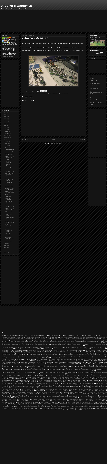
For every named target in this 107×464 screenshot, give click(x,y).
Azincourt (40, 341)
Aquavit (29, 340)
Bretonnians (63, 344)
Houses (12, 368)
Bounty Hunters (57, 344)
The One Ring (89, 399)
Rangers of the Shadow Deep (29, 386)
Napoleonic (61, 377)
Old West (70, 378)
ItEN (20, 369)
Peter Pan (29, 383)
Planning (78, 383)
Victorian (103, 403)
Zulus (82, 409)
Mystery (49, 377)
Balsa (69, 341)
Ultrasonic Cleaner (9, 167)
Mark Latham (98, 372)
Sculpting (73, 390)
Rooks (28, 389)
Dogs (30, 354)
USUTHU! (24, 403)
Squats (24, 395)
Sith (80, 392)
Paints (48, 381)
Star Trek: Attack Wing (55, 395)
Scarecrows (10, 390)
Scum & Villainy (80, 390)
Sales (82, 389)
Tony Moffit (76, 400)
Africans (94, 337)
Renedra (12, 387)
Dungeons (93, 354)
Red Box (87, 386)
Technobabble (103, 397)
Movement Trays (103, 375)
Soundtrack (46, 393)
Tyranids (89, 402)
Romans (23, 389)
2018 (5, 123)
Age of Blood (100, 337)
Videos (10, 405)
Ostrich (71, 380)
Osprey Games (55, 380)
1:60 (10, 335)
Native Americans (69, 377)
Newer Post (25, 139)
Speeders (101, 393)
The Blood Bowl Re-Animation (95, 38)
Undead (64, 93)
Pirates (68, 383)
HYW (50, 368)
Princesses (56, 385)
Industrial (94, 368)
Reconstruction (74, 386)
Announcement (5, 340)
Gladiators (73, 362)
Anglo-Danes (82, 338)
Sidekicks (66, 392)
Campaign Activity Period (71, 345)
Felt (85, 357)
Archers (38, 340)
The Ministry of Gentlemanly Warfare (70, 399)
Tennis (19, 399)
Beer (41, 342)
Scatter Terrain (17, 390)
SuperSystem (97, 396)
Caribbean (36, 347)
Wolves (69, 408)
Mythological (54, 377)
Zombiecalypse (59, 409)
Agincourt (42, 338)
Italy (17, 369)
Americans (62, 338)
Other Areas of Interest (80, 380)
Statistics (32, 396)
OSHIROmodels (43, 380)
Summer (85, 396)
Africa (89, 337)
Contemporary (62, 350)
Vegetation (91, 403)
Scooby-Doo (49, 390)
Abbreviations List (94, 99)
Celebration (60, 347)
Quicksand (94, 385)
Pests (25, 383)
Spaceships (80, 393)
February (7, 241)
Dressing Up (67, 354)
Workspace (97, 408)
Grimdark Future (55, 363)
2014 (5, 245)
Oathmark (39, 378)
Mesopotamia (57, 373)
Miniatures (57, 93)
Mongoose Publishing (57, 375)
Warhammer (98, 405)
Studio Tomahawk (78, 396)
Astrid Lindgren (102, 340)
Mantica (79, 372)
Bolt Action (31, 344)
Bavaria (14, 342)
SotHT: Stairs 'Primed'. (8, 234)
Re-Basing (43, 386)
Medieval (35, 373)
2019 (5, 121)
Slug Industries (103, 392)
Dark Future (24, 353)
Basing (30, 93)
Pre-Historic (25, 385)
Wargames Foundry (91, 405)
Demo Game (74, 353)
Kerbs (77, 369)
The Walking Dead (98, 399)
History (29, 366)
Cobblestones (86, 348)
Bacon (56, 341)
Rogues (14, 389)
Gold (95, 362)
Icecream (64, 368)
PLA (73, 383)
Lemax (74, 370)
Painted (19, 381)
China (92, 347)
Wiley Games (18, 408)
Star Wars (63, 395)
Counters (34, 351)
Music (38, 377)
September (8, 135)
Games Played (97, 360)
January (7, 243)
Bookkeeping (41, 344)
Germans (50, 362)
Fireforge (38, 359)
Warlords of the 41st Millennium (33, 406)
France (101, 359)
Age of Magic (28, 338)
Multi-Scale (22, 377)
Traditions (4, 402)
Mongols (49, 375)
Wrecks (12, 409)
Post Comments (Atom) (56, 143)
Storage (44, 396)
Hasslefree (59, 365)
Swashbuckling (35, 397)
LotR (34, 372)
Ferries (3, 359)
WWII (19, 409)
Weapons (54, 406)
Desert (89, 353)
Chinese (96, 347)
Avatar (31, 341)
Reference (92, 386)
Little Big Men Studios (9, 372)
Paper (65, 381)
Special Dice (96, 393)
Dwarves (7, 356)
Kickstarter (95, 369)
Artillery (66, 340)
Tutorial (73, 402)
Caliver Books (42, 345)
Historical (21, 366)
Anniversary (103, 338)
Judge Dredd (55, 369)
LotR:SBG (41, 372)
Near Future (91, 377)
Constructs (49, 350)
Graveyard (21, 363)
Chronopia (27, 348)
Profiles (65, 385)
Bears (29, 342)
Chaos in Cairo (70, 347)
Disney (15, 354)
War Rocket (61, 405)
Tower (93, 400)
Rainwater (105, 385)
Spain (85, 393)
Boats (27, 344)
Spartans (90, 393)
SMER (11, 393)
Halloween (96, 363)
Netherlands (103, 377)
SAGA (76, 389)
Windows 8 (24, 408)
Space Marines (65, 393)
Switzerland (53, 397)
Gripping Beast (64, 363)
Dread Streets (50, 354)
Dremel (38, 93)
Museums (34, 377)
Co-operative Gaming (75, 348)
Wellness (80, 406)
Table (67, 397)
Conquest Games (42, 350)
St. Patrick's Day (34, 395)
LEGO (66, 370)
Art (62, 340)
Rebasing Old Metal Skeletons (9, 183)
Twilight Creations (83, 402)
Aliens (56, 338)
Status (36, 396)
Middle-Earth (88, 373)
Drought (77, 354)
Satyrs (105, 389)
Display (20, 354)
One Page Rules (87, 378)
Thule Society (47, 400)
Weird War (69, 406)
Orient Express (27, 380)
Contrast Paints (73, 350)
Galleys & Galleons (70, 360)
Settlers (30, 392)
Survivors (15, 397)
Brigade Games (80, 344)
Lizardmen (18, 372)
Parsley (69, 381)
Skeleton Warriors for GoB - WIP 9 (9, 153)
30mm (56, 335)
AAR (21, 337)
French (12, 360)
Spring (20, 395)
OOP (94, 378)
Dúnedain (82, 354)
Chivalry (100, 347)
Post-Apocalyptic (11, 385)
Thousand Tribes (21, 400)
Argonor (13, 37)
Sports (8, 395)
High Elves (8, 366)
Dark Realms (32, 353)
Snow (22, 393)
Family (37, 357)
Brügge (3, 345)
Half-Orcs (85, 363)
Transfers (13, 402)
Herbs (91, 365)
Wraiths (7, 409)
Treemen (42, 402)
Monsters (65, 375)
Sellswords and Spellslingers (10, 392)
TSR (65, 402)
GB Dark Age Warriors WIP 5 (9, 238)
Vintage (32, 405)
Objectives (45, 378)
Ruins (39, 389)
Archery (42, 340)
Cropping (53, 351)
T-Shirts (59, 397)
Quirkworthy (99, 385)
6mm (81, 335)
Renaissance (5, 387)
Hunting (30, 368)
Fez (17, 359)
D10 (105, 351)
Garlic (27, 362)
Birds (67, 342)
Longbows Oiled (9, 186)
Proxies (69, 385)
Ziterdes (48, 409)
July (6, 139)
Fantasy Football (68, 357)
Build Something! (94, 88)
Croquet (58, 351)
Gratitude (15, 363)
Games (87, 360)
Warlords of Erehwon (20, 406)
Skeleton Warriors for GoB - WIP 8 (9, 157)
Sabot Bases (71, 389)
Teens (9, 399)
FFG (21, 359)
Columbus (4, 350)
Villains (22, 405)
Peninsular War (96, 381)
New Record (4, 378)
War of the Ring (55, 405)
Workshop (90, 408)
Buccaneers (19, 345)
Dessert (97, 353)
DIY (25, 354)
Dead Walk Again (39, 353)
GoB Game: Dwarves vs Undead (8, 230)
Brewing (69, 344)
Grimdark (48, 363)
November (8, 131)
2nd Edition (52, 335)
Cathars (46, 347)
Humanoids (17, 368)
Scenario (24, 390)
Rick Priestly (93, 387)
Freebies (7, 360)
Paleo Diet (54, 381)
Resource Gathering (42, 387)
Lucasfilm (47, 372)
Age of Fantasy (20, 338)
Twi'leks (77, 402)
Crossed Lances (64, 351)
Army (54, 340)
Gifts (69, 362)
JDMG (47, 369)
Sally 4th (85, 389)
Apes (12, 340)
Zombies (65, 409)
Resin (34, 387)
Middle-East (95, 373)
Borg (52, 344)
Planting (86, 383)
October (7, 133)
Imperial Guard (78, 368)
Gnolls (80, 362)
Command (9, 350)
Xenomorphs (24, 409)
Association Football (89, 340)
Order (14, 380)
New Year (10, 378)
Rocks (3, 389)
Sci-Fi (41, 390)
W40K (48, 405)
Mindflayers (15, 375)
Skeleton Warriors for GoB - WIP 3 (9, 209)
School (37, 390)
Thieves (7, 400)
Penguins (90, 381)
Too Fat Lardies (83, 400)
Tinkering (56, 400)
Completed (23, 350)
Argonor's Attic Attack (95, 83)
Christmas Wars (18, 348)
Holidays (56, 366)
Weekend (64, 406)
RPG (35, 389)
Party (73, 381)
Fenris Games (96, 357)
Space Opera (72, 393)
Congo (35, 350)
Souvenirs (58, 393)
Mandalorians (68, 372)
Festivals (8, 359)
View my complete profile (8, 56)
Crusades (71, 351)
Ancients (67, 338)
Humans (23, 368)
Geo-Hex (44, 362)
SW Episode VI (22, 397)
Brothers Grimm (103, 344)
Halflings (91, 363)
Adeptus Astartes (70, 337)
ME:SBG (24, 373)
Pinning (63, 383)
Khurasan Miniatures (87, 369)
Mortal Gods (91, 375)
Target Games (82, 397)
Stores (49, 396)
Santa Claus (91, 389)
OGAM (55, 378)
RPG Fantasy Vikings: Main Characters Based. (9, 213)
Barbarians (78, 341)
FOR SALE (73, 359)
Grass (12, 363)
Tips (60, 400)
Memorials (51, 373)
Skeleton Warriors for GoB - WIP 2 (9, 218)
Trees (47, 402)
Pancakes (61, 381)
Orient (22, 380)
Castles (41, 347)
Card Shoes (15, 347)
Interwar (99, 368)
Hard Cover (6, 365)
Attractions (12, 341)
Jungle (61, 369)
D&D (92, 351)
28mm (27, 93)
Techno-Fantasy (94, 397)
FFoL (25, 359)
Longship (29, 372)
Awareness (36, 341)
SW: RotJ (28, 397)
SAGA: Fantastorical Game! (8, 226)
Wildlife (13, 408)
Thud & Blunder (39, 400)
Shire (54, 392)
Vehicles (97, 403)
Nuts (34, 378)
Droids (72, 354)
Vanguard (73, 403)
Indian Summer (88, 368)
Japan (43, 369)
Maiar (63, 372)
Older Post (82, 139)
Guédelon (73, 363)
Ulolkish (94, 402)
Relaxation (97, 386)
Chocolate (5, 348)
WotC (3, 409)
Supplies (4, 397)
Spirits (5, 395)
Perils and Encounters (7, 383)
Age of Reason (36, 338)
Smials (19, 393)
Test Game (47, 399)
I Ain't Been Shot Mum (57, 368)
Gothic (6, 363)
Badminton (61, 341)
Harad (106, 363)
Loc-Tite (24, 372)
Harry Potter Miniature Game (39, 365)
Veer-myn (79, 403)
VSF (40, 405)
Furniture (46, 360)
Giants (65, 362)
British (86, 344)
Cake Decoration (34, 345)
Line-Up (91, 371)
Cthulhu (77, 351)
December (57, 353)
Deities (69, 353)
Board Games (15, 344)
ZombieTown (71, 409)
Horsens (95, 366)
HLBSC (34, 366)
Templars (14, 399)
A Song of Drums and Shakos (13, 337)
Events (103, 356)
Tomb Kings (70, 400)
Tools (61, 93)
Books (47, 344)
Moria (85, 375)
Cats (50, 347)
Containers (55, 350)
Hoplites (61, 366)
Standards (41, 395)
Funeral (42, 360)
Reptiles (29, 387)
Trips (52, 402)
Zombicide (53, 409)
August (7, 137)
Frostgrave (27, 360)
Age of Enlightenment (12, 338)
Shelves (35, 392)
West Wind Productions (94, 406)
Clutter (68, 348)
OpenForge (100, 378)
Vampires (68, 403)
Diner (11, 354)
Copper (98, 350)
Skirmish (95, 392)
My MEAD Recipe (94, 104)
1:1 (3, 335)
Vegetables (84, 403)
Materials (9, 373)
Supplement (104, 396)
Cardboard (22, 347)
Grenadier (31, 363)
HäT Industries (67, 365)
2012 (5, 250)
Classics (55, 348)
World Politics (103, 408)
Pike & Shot (44, 383)
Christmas (10, 348)
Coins (99, 348)
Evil (3, 357)
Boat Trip (22, 344)
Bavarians (19, 342)
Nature (75, 377)
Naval (80, 377)
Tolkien (64, 400)
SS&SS (28, 395)
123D (22, 335)
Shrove (62, 392)
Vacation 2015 (31, 403)
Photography (38, 383)
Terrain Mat (34, 399)
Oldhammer (77, 378)
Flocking (52, 359)
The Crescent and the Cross (56, 399)
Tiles (52, 400)
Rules (43, 389)
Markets (4, 373)
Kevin (80, 369)
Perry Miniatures (18, 383)
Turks (69, 402)
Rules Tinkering (50, 389)
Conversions (87, 350)
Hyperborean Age (44, 368)
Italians (13, 369)
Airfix (52, 338)
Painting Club (33, 381)
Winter (32, 408)
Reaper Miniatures (58, 386)
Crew (43, 351)
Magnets (58, 372)
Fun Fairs (37, 360)
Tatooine (88, 397)
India (83, 368)
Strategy (62, 396)
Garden (22, 362)
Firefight (33, 359)
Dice (8, 354)
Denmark (84, 353)
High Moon (16, 366)
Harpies (24, 365)
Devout (3, 354)
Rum (55, 389)
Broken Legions (94, 344)
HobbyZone (46, 366)
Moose (76, 375)
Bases (93, 341)
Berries (54, 342)
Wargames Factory (82, 405)
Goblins (90, 362)
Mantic (73, 372)
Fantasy (42, 93)
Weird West (75, 406)
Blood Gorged (8, 344)
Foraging (78, 359)
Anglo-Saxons (90, 338)
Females (89, 357)
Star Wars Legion (93, 395)
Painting (24, 381)
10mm (17, 335)
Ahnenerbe (47, 338)
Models (38, 375)
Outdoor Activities (94, 380)
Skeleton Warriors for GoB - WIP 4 (9, 205)
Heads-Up (73, 365)
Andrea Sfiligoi (75, 338)
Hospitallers (101, 366)
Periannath (103, 381)
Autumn (26, 341)
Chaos (65, 347)
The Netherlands (82, 399)
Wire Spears (46, 408)
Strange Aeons (55, 396)
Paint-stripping (13, 381)
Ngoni (14, 378)
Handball (101, 363)
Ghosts (61, 362)
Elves (31, 356)
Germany (56, 362)
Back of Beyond (46, 341)
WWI (16, 409)
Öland (65, 378)
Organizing (18, 380)
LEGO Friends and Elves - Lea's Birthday (9, 161)
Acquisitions (54, 337)
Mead (29, 373)
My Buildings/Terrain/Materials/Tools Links (97, 92)
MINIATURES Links (94, 86)
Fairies (27, 357)
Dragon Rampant (36, 354)
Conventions (80, 350)
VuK (44, 405)
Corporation (17, 351)
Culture (88, 351)
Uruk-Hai (17, 403)
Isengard (4, 369)
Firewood (44, 359)
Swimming (47, 397)
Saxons (4, 390)
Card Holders (9, 347)
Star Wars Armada (71, 395)
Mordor (80, 375)
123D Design (27, 335)
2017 (5, 125)
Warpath (42, 406)
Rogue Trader (8, 389)
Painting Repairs (42, 381)
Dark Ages (10, 353)
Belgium (50, 342)
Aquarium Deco (22, 340)
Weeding (59, 406)
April (6, 145)
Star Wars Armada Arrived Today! (9, 150)
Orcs (9, 380)
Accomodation (43, 337)
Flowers (57, 359)
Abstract (27, 337)
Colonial (103, 348)
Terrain (27, 399)
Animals (97, 338)
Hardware (11, 365)
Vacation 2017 (49, 403)
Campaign (61, 345)
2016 (5, 127)
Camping (79, 345)
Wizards (55, 408)
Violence (36, 405)
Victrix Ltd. (4, 405)
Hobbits (40, 366)
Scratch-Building (65, 390)
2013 (5, 247)
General (32, 362)
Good (104, 362)
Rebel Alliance (66, 386)
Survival (9, 397)
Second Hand (100, 390)
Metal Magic (51, 93)
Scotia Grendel (57, 390)
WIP (68, 93)
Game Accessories (80, 360)
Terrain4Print (41, 399)
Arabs (34, 340)
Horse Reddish (90, 366)
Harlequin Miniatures (18, 365)
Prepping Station (45, 385)
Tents (23, 399)
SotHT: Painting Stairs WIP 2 (9, 195)
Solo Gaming (34, 393)
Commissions (15, 350)
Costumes (29, 351)
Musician (43, 377)
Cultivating (83, 351)
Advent (84, 337)
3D (61, 335)
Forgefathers (83, 359)
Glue (77, 362)
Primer (52, 385)
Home (53, 139)
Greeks (25, 363)
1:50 (7, 335)
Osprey (48, 380)
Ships (51, 392)
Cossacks (24, 351)
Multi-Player (6, 377)
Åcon (48, 337)
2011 (5, 252)
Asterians (96, 340)
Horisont (67, 366)
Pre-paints (30, 385)
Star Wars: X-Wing (8, 396)
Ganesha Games (12, 362)
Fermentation (103, 357)
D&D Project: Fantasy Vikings (97, 80)
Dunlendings (103, 354)
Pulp (73, 385)
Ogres (61, 378)
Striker (67, 396)
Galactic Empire (53, 360)
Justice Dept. (67, 369)
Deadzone (47, 353)
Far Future (74, 357)
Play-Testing (101, 383)
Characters (86, 347)
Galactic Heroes (62, 360)
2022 (5, 116)
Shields (45, 392)
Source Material (52, 393)
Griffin (36, 363)
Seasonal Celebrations (89, 390)
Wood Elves (74, 408)
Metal (63, 373)
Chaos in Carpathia (78, 347)
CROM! (47, 351)
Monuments (71, 375)
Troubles (61, 402)
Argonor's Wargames (16, 5)
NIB (18, 378)
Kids (99, 369)
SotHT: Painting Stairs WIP (9, 202)
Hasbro (54, 365)
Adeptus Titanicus (78, 337)
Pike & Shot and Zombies (54, 383)
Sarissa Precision (98, 389)
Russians (65, 389)
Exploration (22, 357)
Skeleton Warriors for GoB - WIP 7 (9, 170)
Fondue (65, 359)
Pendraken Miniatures (83, 381)
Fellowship (80, 357)
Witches (51, 408)
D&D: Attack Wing (98, 351)
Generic (38, 362)
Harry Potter (29, 365)
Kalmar (72, 369)
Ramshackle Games (14, 386)
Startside (92, 78)
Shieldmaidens (40, 392)
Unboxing (99, 402)
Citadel (34, 93)
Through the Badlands (31, 400)
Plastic (91, 383)
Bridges (74, 344)
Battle (5, 342)
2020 (5, 119)
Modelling (32, 375)
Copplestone (103, 350)
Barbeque (84, 341)
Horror (72, 366)
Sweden (41, 397)
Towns (97, 400)
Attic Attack (4, 341)
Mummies (28, 377)
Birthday (71, 342)
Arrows (59, 340)
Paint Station (6, 381)
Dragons (44, 354)
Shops (58, 392)
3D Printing (71, 335)
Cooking (93, 350)
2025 (5, 112)
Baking (65, 341)
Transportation (20, 402)
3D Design (66, 335)
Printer (61, 385)
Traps (31, 402)
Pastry (77, 381)
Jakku (30, 369)
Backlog (52, 341)
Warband (67, 405)
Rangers (21, 386)
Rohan (18, 389)
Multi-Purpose (13, 377)
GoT (3, 363)
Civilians (50, 348)
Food (69, 359)
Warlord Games (9, 406)
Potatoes (19, 385)
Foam (61, 359)
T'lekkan (63, 397)
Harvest (46, 365)
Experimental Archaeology (12, 357)
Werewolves (85, 406)
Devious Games (103, 353)
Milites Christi (9, 375)
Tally (76, 397)
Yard (33, 409)
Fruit (33, 360)
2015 (5, 129)
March (7, 147)
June (6, 141)
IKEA (73, 368)
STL (41, 396)
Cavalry (54, 347)
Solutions (41, 393)
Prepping (36, 385)
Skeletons (84, 392)
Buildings (27, 345)
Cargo (31, 347)
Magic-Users (52, 372)
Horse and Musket (81, 366)
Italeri (9, 369)
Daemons (4, 353)
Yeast (36, 409)
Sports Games (14, 395)
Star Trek (47, 395)
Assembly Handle (80, 340)
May (6, 143)
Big (58, 342)
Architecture (48, 340)
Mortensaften (96, 375)
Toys (101, 400)
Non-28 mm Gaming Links (96, 102)
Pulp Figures (87, 385)
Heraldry (86, 365)
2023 (5, 114)
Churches (32, 348)
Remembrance (103, 386)
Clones (64, 348)
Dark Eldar (18, 353)
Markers (104, 372)
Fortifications (90, 359)
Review (87, 387)
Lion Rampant (99, 370)
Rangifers (38, 386)
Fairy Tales (32, 357)
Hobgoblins (52, 366)
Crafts (38, 351)
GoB (45, 93)
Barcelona (89, 341)
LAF (20, 370)
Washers (48, 406)
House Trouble (7, 368)
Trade (104, 400)
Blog (92, 342)
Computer (30, 350)
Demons (80, 353)
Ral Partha (6, 386)
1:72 (13, 335)
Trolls (56, 402)
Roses (32, 389)
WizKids (60, 408)
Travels (36, 402)
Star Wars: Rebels (103, 395)
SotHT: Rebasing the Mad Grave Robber (9, 179)
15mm (32, 335)
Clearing (60, 348)
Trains (8, 402)
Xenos (29, 409)
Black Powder (87, 342)
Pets (33, 383)
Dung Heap (87, 354)
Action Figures (63, 337)
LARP (39, 370)
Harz (50, 365)
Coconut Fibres (94, 348)
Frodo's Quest (19, 360)
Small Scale (5, 393)
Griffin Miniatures (41, 363)
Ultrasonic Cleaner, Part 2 (9, 165)
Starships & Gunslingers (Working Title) (22, 396)
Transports (27, 402)
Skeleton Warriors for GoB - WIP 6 (9, 189)
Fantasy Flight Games (57, 357)
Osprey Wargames (63, 380)
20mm (37, 335)
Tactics (71, 397)
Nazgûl (85, 377)
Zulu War (77, 409)
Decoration (63, 353)
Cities (44, 348)
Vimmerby (27, 405)
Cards (26, 347)
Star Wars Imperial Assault (82, 395)
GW (47, 93)
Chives (106, 347)
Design (93, 353)
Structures (72, 396)
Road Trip (104, 387)
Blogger (62, 461)
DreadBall (56, 354)
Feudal (12, 359)
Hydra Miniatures (37, 368)
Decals (52, 353)
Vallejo (64, 403)
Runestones (60, 389)
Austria (18, 341)
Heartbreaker (80, 365)
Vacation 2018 (58, 403)
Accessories (36, 337)
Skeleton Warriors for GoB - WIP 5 (9, 192)
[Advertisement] (48, 21)
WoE (65, 408)
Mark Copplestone (91, 372)
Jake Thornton (25, 369)
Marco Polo (84, 372)
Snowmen (27, 393)
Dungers (97, 354)
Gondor (99, 362)
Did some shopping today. (9, 199)
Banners (72, 341)
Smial (15, 393)
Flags (48, 359)
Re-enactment (49, 386)
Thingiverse (13, 400)
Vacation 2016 (40, 403)
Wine (29, 408)
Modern (44, 375)
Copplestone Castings (7, 351)
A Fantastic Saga (91, 335)
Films (29, 359)
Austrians (22, 341)
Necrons (97, 377)
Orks (32, 380)
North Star (23, 378)
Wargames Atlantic (73, 405)
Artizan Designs (72, 340)
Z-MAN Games (42, 409)
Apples (16, 340)
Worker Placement (82, 408)
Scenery (31, 390)
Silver (77, 392)
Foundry (96, 359)
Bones (36, 344)
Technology (4, 399)
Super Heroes (91, 396)
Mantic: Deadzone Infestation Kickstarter (9, 175)
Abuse (32, 337)
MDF (20, 373)
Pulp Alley (80, 385)
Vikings (15, 405)
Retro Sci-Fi (77, 387)
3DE (77, 335)
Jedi (50, 369)
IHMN (69, 368)
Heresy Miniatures (97, 365)
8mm (84, 335)
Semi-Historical (23, 392)
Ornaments (36, 380)
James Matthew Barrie (37, 369)
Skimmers (90, 392)
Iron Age (104, 368)
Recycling (82, 386)
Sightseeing (72, 392)
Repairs (23, 387)
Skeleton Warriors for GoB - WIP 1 (9, 221)
